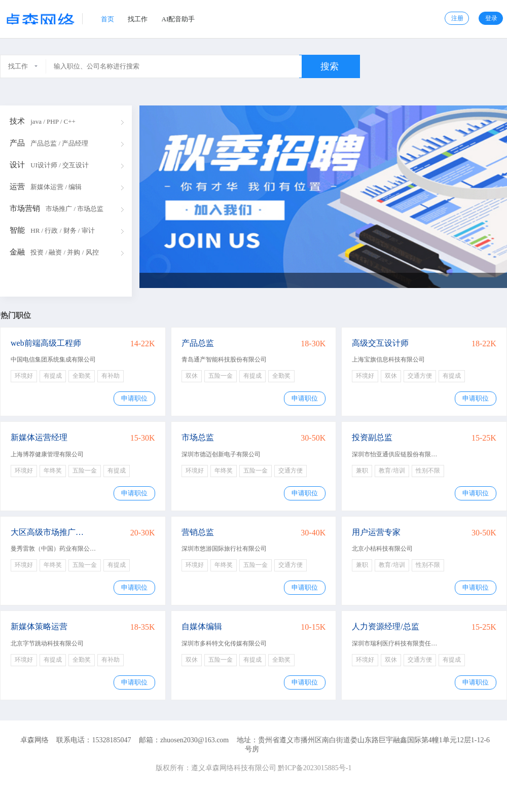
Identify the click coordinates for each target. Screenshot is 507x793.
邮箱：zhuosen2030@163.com (184, 740)
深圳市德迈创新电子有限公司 (221, 454)
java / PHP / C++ (53, 121)
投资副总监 (372, 437)
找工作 (138, 19)
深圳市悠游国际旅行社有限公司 (224, 548)
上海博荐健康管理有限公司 (47, 454)
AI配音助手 (178, 19)
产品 (17, 143)
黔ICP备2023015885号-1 (314, 768)
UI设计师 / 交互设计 (59, 165)
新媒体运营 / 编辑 (56, 187)
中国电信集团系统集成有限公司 (53, 359)
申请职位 (134, 398)
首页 (107, 19)
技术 (17, 121)
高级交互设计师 (380, 343)
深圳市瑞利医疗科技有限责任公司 (397, 643)
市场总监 (198, 437)
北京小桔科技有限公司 (382, 548)
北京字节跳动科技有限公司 (47, 643)
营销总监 (198, 532)
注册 (457, 18)
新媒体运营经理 (39, 437)
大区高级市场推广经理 (50, 532)
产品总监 (198, 343)
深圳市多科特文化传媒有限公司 (224, 643)
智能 (17, 230)
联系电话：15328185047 (93, 740)
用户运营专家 (376, 532)
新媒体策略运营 (39, 626)
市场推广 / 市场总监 (74, 208)
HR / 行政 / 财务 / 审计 (62, 230)
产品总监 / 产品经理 (59, 143)
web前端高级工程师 (46, 343)
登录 (491, 18)
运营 (17, 187)
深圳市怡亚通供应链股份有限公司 (397, 454)
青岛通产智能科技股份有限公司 (224, 359)
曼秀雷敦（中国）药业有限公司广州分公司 (68, 548)
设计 (17, 165)
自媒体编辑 (202, 626)
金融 (17, 252)
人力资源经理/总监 (385, 626)
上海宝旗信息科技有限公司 (388, 359)
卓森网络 (34, 740)
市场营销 (25, 208)
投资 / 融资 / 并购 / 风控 (64, 252)
